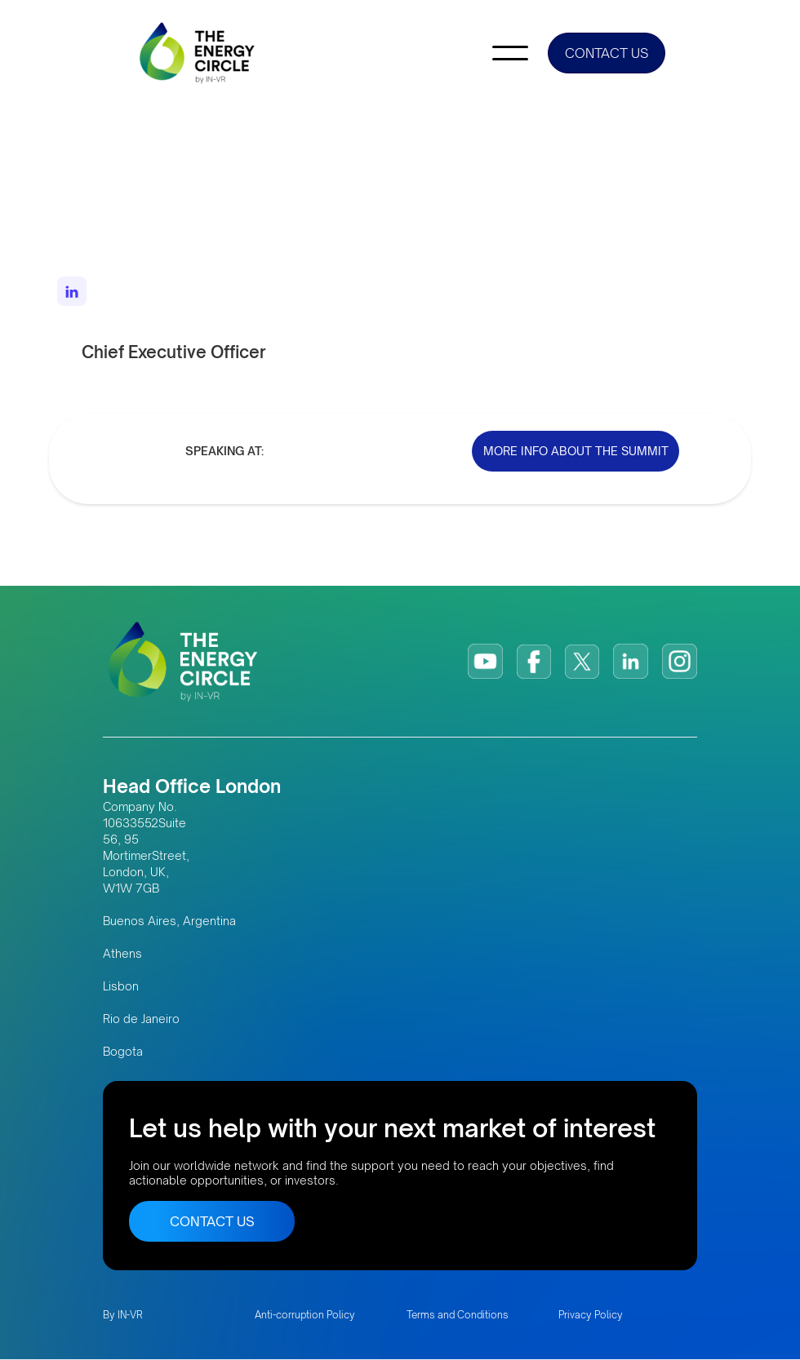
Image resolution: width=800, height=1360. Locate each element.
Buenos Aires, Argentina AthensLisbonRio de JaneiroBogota (169, 986)
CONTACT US (606, 53)
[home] (198, 53)
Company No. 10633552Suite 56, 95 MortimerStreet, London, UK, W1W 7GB (146, 847)
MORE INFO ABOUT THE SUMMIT (576, 451)
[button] (510, 53)
